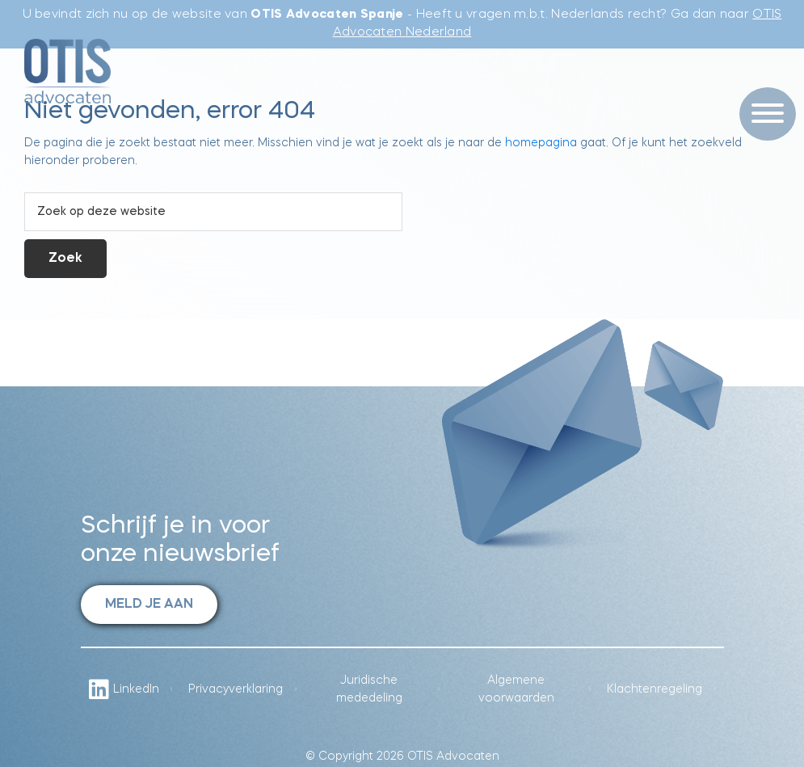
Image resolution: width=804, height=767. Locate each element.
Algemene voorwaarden (516, 689)
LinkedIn (124, 689)
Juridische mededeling (369, 689)
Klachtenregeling (654, 689)
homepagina (541, 143)
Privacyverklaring (235, 689)
